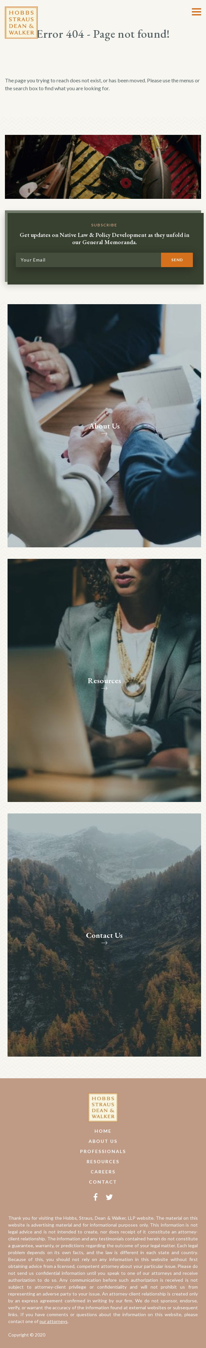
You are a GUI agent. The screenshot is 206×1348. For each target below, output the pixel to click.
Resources (103, 1161)
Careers (103, 1171)
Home (103, 1131)
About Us (103, 1141)
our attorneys (53, 1321)
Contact (103, 1182)
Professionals (103, 1151)
